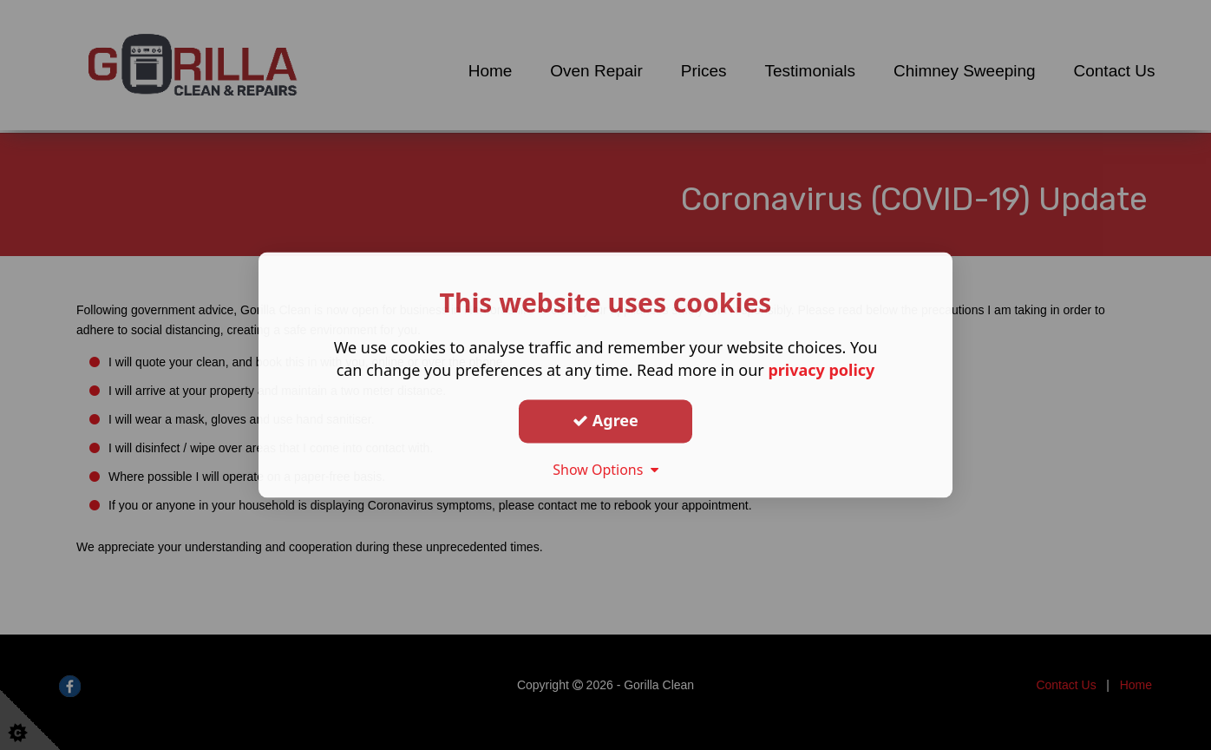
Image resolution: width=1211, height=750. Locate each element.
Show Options (605, 469)
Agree (605, 420)
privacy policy (821, 370)
